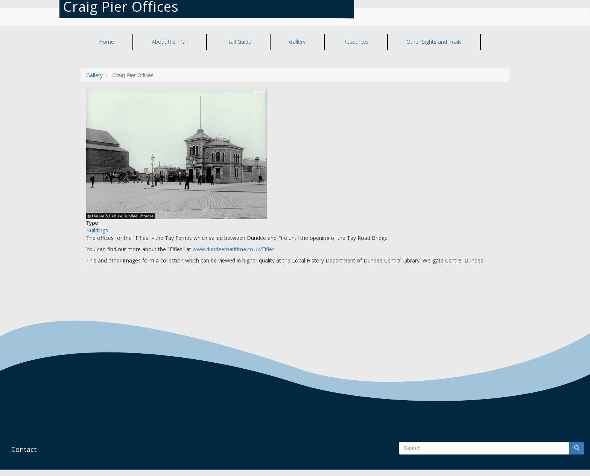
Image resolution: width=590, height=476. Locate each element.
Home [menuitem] (106, 41)
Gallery (94, 75)
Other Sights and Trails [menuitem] (434, 41)
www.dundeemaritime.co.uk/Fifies (234, 249)
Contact (24, 449)
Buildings (97, 230)
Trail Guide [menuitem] (238, 41)
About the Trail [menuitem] (170, 41)
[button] (295, 154)
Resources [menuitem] (356, 41)
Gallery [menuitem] (297, 41)
